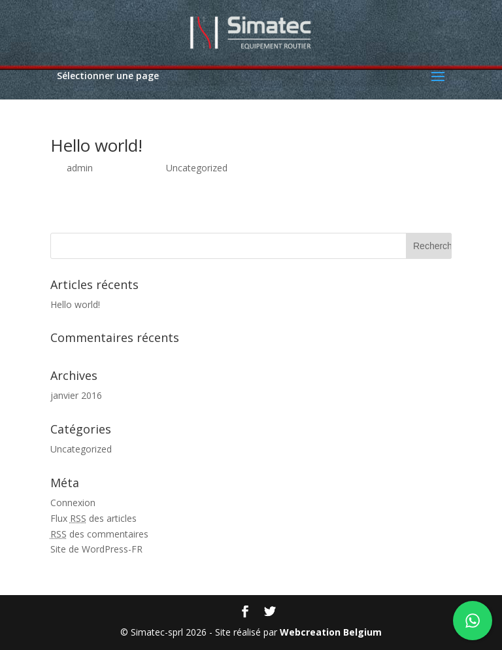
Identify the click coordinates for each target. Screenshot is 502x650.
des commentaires (99, 534)
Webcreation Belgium (331, 632)
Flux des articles (93, 518)
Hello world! (96, 145)
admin (80, 168)
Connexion (72, 502)
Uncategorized (196, 168)
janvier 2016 (76, 395)
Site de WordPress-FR (96, 549)
